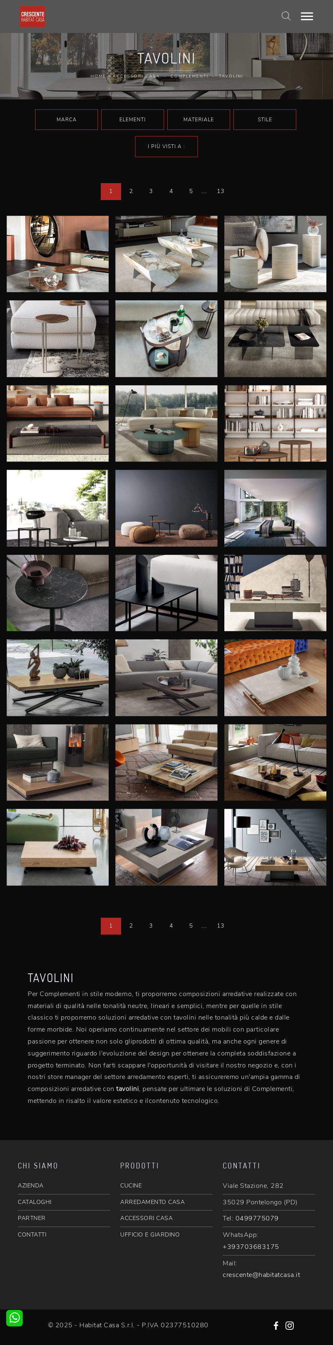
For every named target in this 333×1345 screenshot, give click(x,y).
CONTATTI (32, 1235)
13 (220, 191)
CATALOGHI (35, 1202)
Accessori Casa (136, 76)
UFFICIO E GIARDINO (150, 1235)
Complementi (189, 76)
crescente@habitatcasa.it (261, 1274)
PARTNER (32, 1218)
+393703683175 (251, 1246)
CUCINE (131, 1186)
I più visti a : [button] (166, 146)
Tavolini (231, 76)
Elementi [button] (132, 119)
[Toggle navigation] (307, 16)
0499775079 (257, 1218)
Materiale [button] (198, 119)
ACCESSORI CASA (146, 1218)
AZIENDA (31, 1186)
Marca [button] (67, 119)
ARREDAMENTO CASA (152, 1202)
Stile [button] (265, 119)
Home (98, 76)
